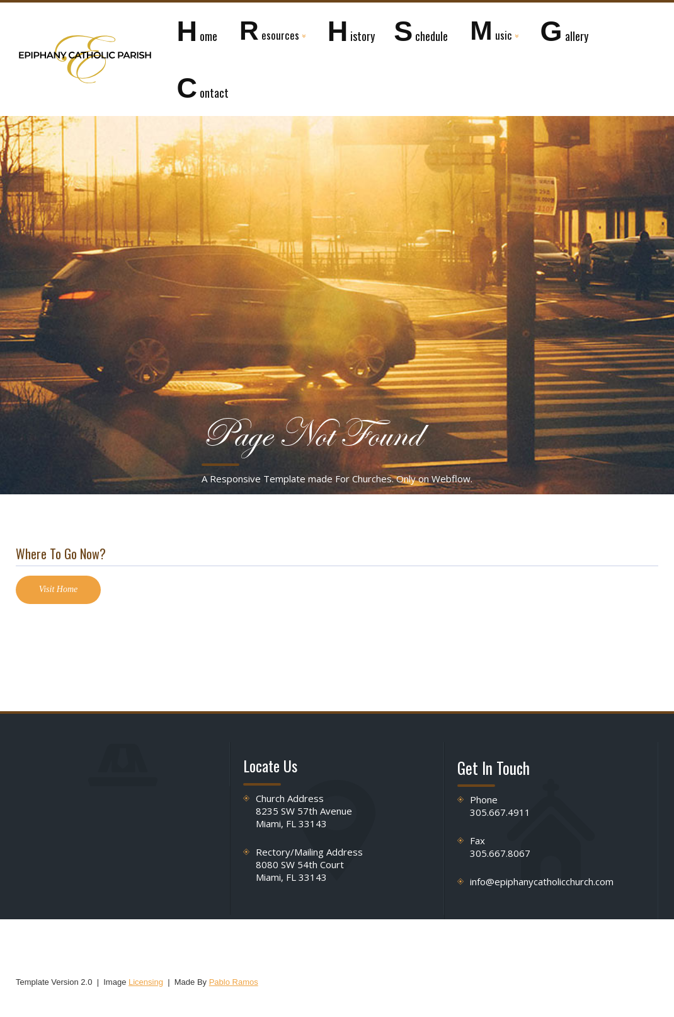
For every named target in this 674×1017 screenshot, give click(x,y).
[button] (272, 31)
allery (564, 31)
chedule (421, 31)
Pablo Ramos (233, 982)
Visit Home (58, 589)
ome (196, 31)
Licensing (146, 982)
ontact (202, 88)
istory (351, 31)
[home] (85, 59)
